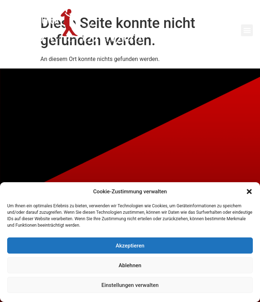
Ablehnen (130, 265)
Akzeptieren (129, 245)
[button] (249, 191)
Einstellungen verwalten (130, 285)
